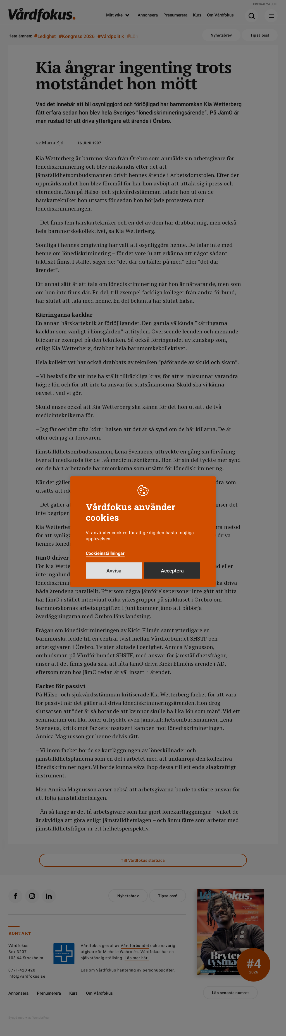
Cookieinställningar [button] (105, 553)
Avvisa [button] (113, 571)
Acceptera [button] (172, 571)
